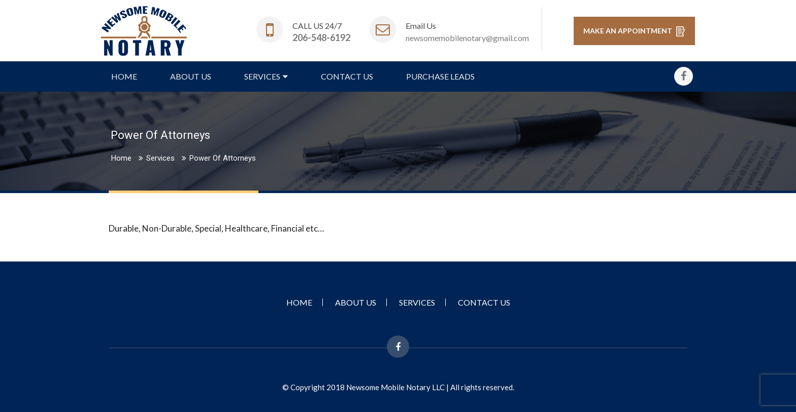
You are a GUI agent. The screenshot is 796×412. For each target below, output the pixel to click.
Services (262, 76)
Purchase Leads (440, 76)
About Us (190, 76)
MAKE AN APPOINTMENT (634, 31)
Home (124, 76)
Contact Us (347, 76)
